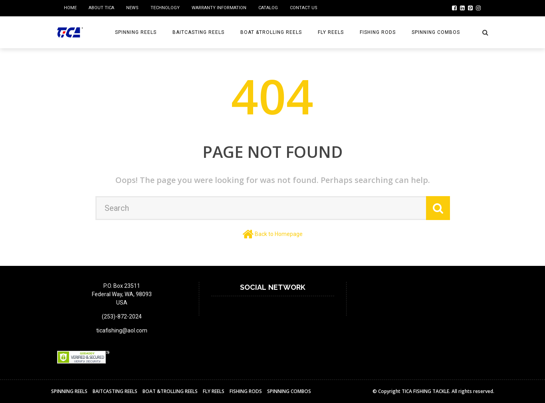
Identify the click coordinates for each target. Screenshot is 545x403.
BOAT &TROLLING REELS (271, 32)
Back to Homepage (279, 234)
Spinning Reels (136, 32)
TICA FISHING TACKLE (425, 391)
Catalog (268, 7)
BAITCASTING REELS (198, 32)
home (70, 7)
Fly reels (331, 32)
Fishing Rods (378, 32)
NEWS (132, 7)
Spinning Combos (436, 32)
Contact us (303, 7)
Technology (165, 7)
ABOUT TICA (101, 7)
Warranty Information (219, 7)
